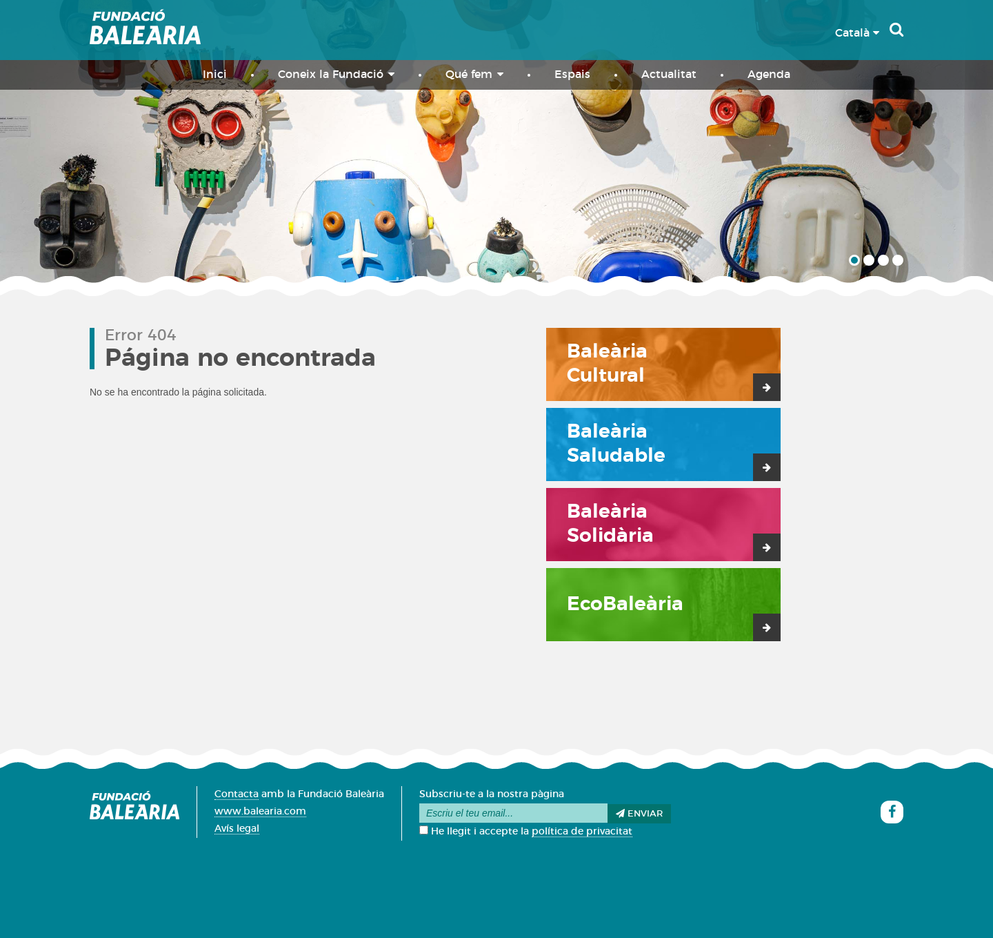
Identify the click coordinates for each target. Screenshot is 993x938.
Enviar (639, 814)
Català (857, 33)
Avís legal (236, 829)
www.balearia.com (260, 812)
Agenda (769, 74)
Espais (572, 74)
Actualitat (668, 74)
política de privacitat (582, 832)
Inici (215, 74)
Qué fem (474, 74)
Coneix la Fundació (336, 74)
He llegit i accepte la (525, 832)
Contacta (236, 794)
